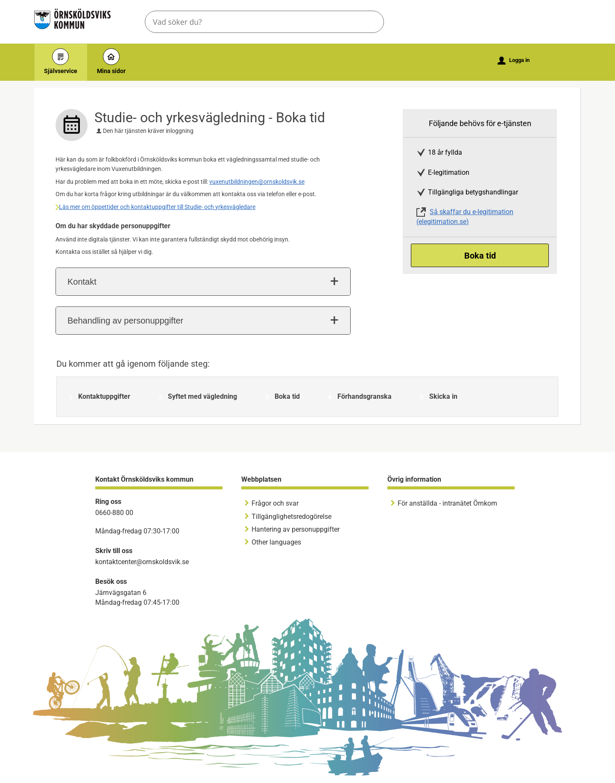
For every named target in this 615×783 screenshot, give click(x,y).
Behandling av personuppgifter (125, 320)
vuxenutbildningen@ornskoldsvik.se (257, 181)
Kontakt (82, 281)
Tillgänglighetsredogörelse (291, 516)
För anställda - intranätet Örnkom (447, 503)
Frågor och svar (275, 503)
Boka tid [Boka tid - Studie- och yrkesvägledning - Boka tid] (480, 255)
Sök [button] (370, 21)
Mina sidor (111, 61)
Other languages (276, 542)
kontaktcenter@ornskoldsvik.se (142, 562)
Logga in (514, 61)
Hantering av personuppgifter (296, 529)
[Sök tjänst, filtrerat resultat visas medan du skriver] (264, 22)
